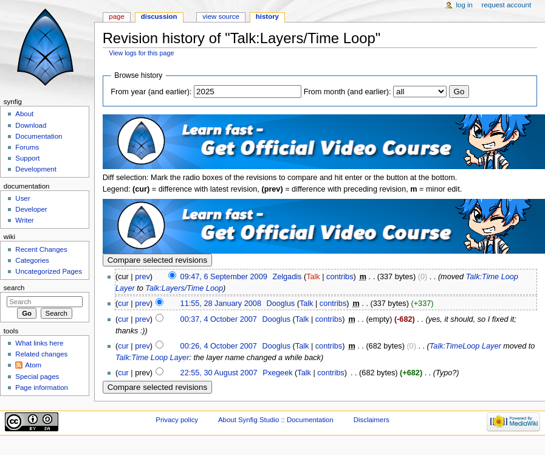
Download (30, 125)
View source (220, 16)
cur (123, 303)
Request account (507, 5)
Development (35, 169)
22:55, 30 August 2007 (219, 373)
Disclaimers (371, 419)
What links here (39, 343)
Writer (24, 220)
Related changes (41, 354)
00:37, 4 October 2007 (218, 319)
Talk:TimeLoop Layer (465, 346)
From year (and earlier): (151, 92)
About (24, 113)
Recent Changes (41, 249)
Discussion (159, 16)
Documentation (38, 136)
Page (116, 16)
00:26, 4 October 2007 (218, 346)
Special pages (37, 376)
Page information (41, 387)
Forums (27, 147)
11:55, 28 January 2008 (220, 303)
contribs (339, 277)
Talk (313, 277)
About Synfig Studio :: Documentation (276, 419)
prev (142, 277)
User (22, 198)
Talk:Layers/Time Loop (184, 288)
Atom (33, 365)
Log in (464, 5)
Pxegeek (277, 373)
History (267, 16)
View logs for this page (141, 53)
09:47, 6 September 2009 (223, 277)
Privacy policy (177, 419)
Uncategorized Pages (48, 271)
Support (27, 158)
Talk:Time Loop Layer (152, 357)
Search (14, 287)
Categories (32, 260)
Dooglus (281, 303)
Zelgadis (286, 277)
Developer (31, 209)
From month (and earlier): (347, 92)
